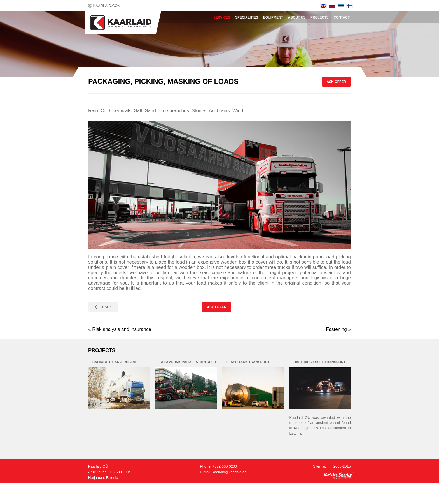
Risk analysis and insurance (121, 329)
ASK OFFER (336, 82)
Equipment (273, 17)
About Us (297, 17)
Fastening (336, 329)
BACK (107, 307)
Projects (319, 17)
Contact (341, 17)
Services (221, 17)
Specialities (246, 17)
